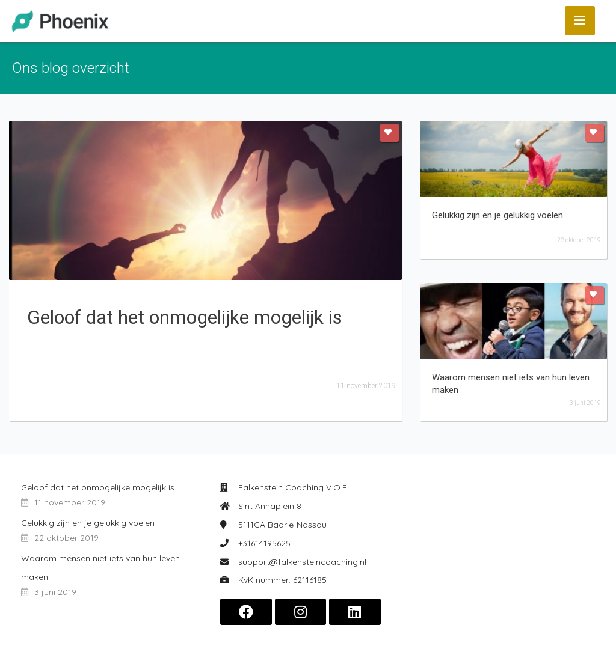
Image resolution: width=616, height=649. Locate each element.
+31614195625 (264, 543)
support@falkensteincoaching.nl (302, 561)
